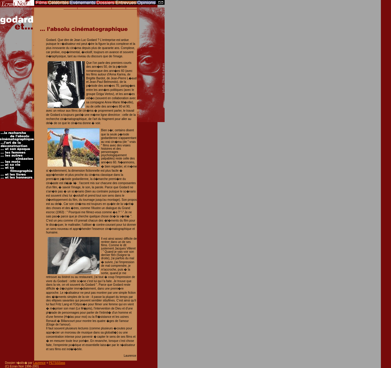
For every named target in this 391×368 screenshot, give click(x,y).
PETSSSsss (57, 362)
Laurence (39, 362)
